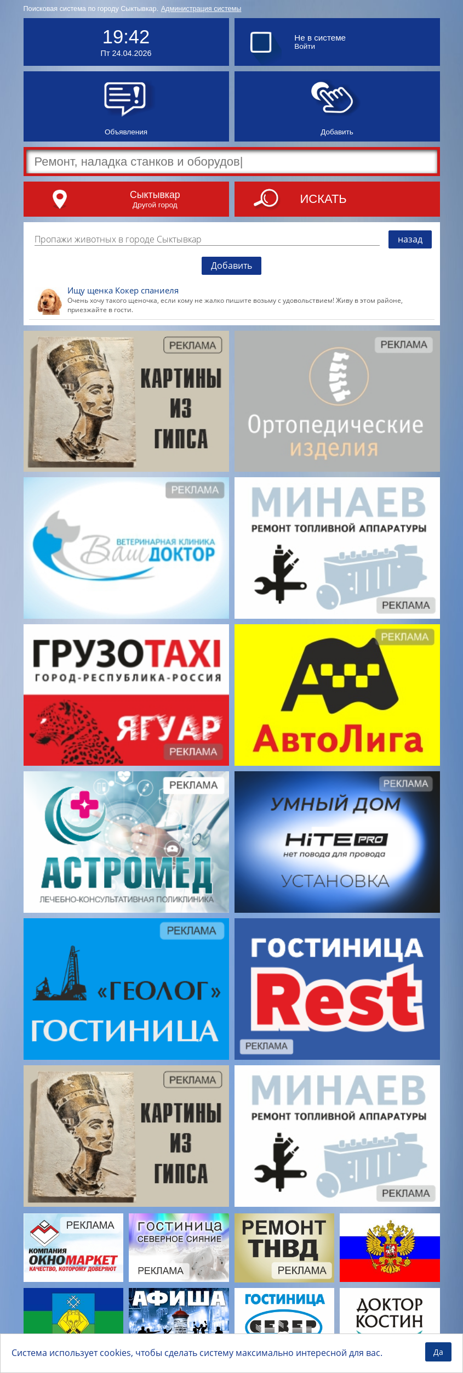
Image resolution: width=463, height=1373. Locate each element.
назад (410, 239)
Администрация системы (201, 9)
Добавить (231, 265)
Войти (304, 46)
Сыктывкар (155, 194)
